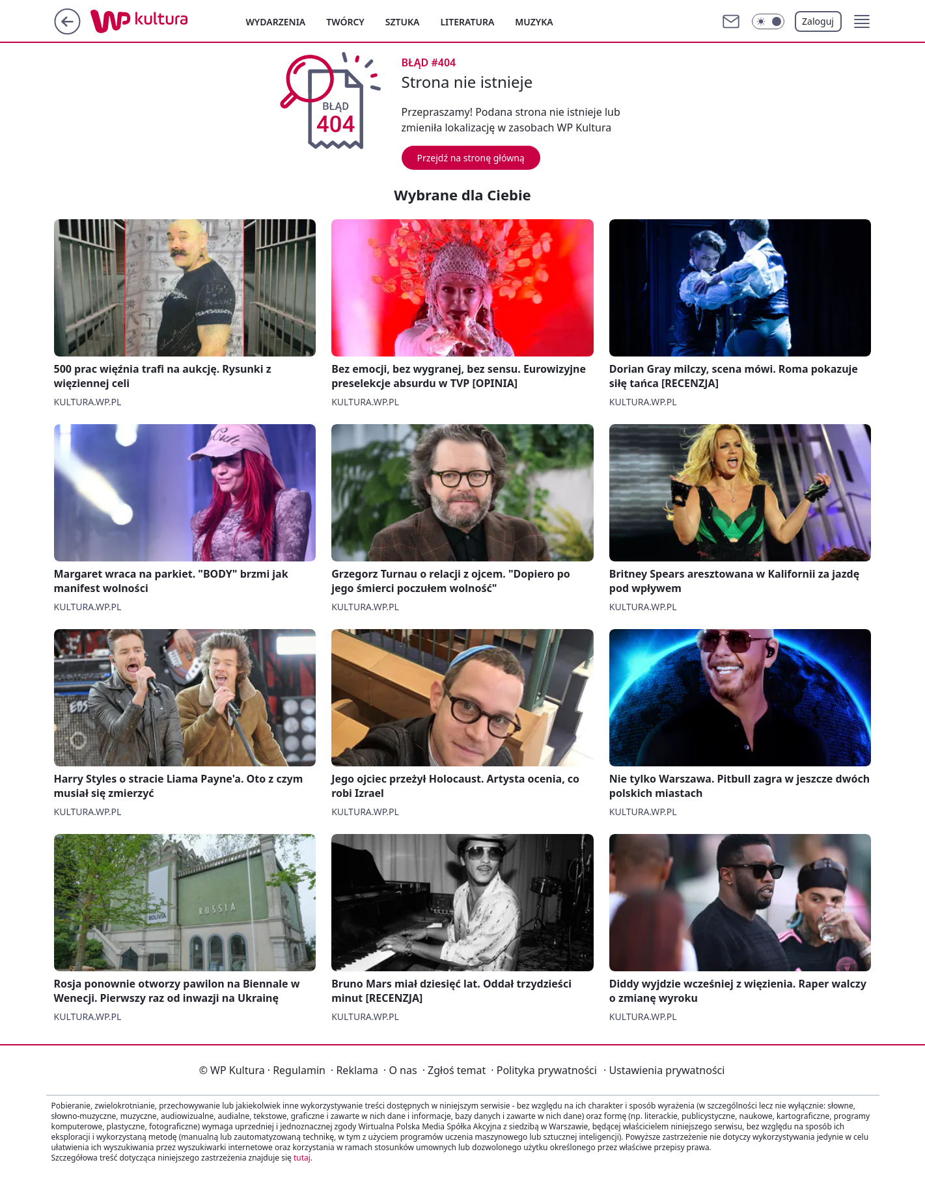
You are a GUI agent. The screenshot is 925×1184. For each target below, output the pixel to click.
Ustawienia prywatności (664, 1070)
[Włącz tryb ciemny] (768, 21)
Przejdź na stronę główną (471, 158)
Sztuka (402, 22)
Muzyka (534, 22)
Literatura (467, 22)
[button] (861, 21)
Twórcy (345, 22)
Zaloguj (818, 21)
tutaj (302, 1157)
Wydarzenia (276, 22)
